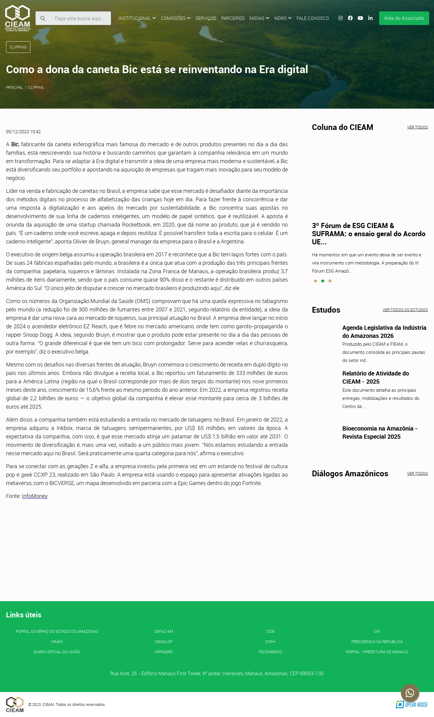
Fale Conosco (313, 18)
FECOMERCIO (270, 651)
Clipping (36, 87)
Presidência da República (377, 641)
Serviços (206, 18)
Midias (259, 18)
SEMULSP (163, 641)
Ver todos (417, 127)
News (283, 18)
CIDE (270, 631)
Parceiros (233, 18)
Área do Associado (404, 18)
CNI (377, 631)
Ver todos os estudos (405, 309)
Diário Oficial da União (57, 651)
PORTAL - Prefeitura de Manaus (377, 651)
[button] (315, 281)
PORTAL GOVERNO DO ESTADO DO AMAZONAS (57, 631)
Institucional (137, 18)
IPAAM (57, 641)
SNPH (270, 641)
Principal (14, 87)
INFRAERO (164, 651)
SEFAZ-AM (163, 631)
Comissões (176, 18)
